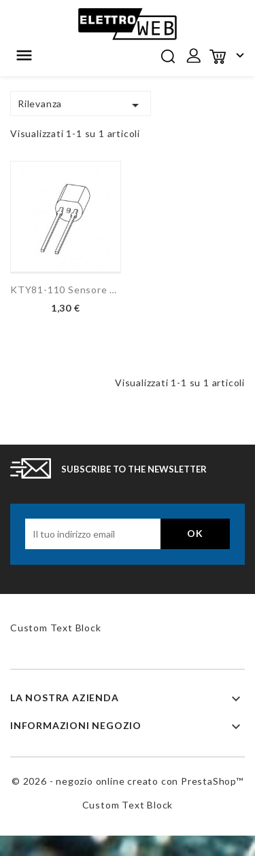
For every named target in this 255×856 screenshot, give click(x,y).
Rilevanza (80, 105)
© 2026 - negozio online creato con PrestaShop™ (127, 781)
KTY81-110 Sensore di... (65, 289)
